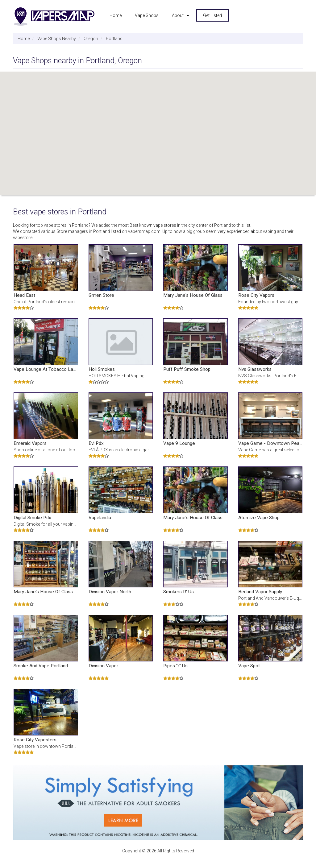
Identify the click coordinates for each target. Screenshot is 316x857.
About (178, 15)
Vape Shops (147, 15)
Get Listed (212, 15)
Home (116, 15)
